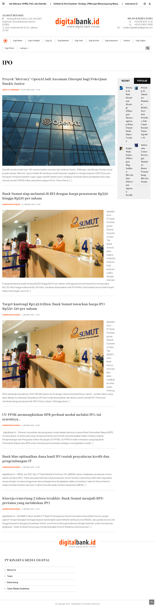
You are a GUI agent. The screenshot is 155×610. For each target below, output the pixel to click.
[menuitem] (18, 40)
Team (10, 576)
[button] (5, 3)
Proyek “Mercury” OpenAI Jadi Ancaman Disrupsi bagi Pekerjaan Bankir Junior (54, 81)
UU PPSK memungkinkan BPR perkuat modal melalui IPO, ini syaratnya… (51, 417)
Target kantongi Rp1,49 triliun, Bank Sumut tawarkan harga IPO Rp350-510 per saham (53, 306)
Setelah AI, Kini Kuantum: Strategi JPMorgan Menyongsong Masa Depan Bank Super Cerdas (129, 114)
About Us (11, 570)
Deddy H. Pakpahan (10, 90)
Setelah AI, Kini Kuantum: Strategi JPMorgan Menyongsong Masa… (89, 4)
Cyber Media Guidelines (18, 588)
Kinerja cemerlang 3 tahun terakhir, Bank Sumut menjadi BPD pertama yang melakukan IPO (52, 500)
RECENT (126, 81)
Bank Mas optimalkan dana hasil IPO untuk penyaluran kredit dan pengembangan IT (55, 459)
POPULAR (142, 81)
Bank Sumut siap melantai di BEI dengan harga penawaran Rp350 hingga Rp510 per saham (55, 196)
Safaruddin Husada (11, 204)
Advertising (12, 582)
